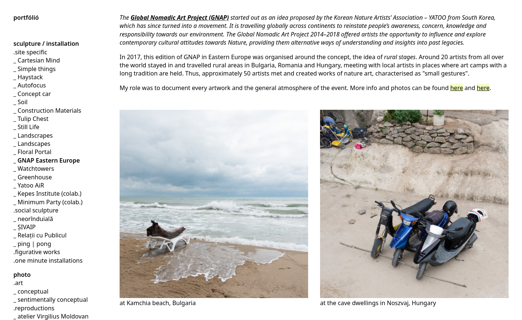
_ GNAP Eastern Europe (46, 160)
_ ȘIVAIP (24, 227)
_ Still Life (26, 127)
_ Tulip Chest (30, 119)
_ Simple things (34, 69)
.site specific (30, 52)
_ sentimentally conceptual (50, 299)
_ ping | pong (32, 244)
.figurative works (36, 252)
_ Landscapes (31, 144)
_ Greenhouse (32, 177)
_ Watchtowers (33, 168)
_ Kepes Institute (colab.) (47, 193)
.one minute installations (48, 260)
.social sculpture (35, 210)
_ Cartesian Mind (36, 60)
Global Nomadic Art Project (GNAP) (179, 17)
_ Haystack (28, 77)
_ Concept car (32, 94)
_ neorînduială (33, 219)
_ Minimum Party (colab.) (47, 202)
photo (22, 275)
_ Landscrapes (33, 135)
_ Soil (20, 102)
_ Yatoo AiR (28, 185)
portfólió (26, 17)
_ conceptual (30, 291)
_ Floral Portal (32, 152)
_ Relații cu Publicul (40, 235)
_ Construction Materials (47, 110)
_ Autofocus (29, 85)
